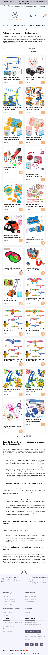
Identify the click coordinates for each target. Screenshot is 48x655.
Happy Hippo (5, 29)
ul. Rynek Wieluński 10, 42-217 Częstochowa (12, 623)
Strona (18, 436)
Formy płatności (7, 613)
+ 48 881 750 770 (18, 6)
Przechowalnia (29, 602)
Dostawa (5, 615)
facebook (4, 6)
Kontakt (43, 6)
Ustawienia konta (30, 599)
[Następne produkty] (27, 436)
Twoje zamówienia (30, 596)
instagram (8, 6)
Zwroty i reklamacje (9, 599)
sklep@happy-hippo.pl (32, 6)
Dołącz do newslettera (33, 631)
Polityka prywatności (9, 602)
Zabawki (11, 29)
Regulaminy (6, 596)
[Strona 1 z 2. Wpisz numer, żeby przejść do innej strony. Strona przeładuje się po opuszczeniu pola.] (22, 436)
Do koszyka (21, 82)
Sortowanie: (32, 48)
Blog (26, 615)
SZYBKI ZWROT (7, 604)
